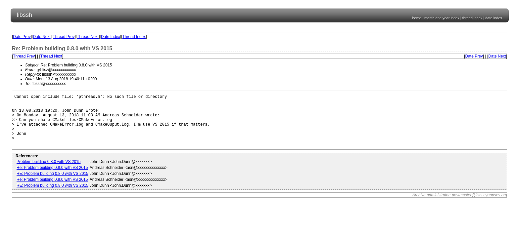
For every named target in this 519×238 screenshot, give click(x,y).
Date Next (41, 36)
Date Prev (21, 36)
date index (493, 18)
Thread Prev (63, 36)
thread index (472, 18)
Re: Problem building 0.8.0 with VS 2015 (52, 178)
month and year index (441, 18)
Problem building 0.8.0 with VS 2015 (48, 172)
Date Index (110, 36)
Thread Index (134, 36)
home (416, 18)
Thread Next (88, 36)
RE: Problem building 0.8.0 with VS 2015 (52, 184)
